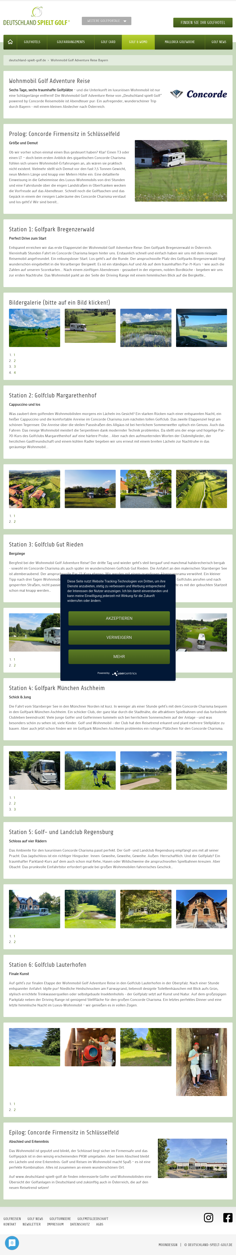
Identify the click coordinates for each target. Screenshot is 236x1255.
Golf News (219, 42)
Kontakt (9, 1224)
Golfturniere (60, 1219)
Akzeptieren (119, 618)
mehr (119, 656)
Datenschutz (80, 1224)
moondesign (168, 1245)
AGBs (99, 1224)
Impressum (55, 1224)
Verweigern (119, 637)
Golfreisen (12, 1219)
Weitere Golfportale (103, 21)
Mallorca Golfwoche (180, 42)
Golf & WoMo (138, 42)
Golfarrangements (71, 42)
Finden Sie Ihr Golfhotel (203, 22)
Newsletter (32, 1224)
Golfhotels (32, 42)
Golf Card (108, 42)
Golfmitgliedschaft (92, 1219)
